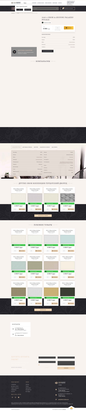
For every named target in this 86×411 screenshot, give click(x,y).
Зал (69, 161)
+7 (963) (61, 390)
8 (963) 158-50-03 (70, 2)
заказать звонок (70, 4)
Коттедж (63, 161)
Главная (13, 13)
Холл (61, 161)
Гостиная (66, 161)
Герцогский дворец (71, 44)
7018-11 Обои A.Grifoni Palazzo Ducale (67, 283)
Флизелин (40, 173)
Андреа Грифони (72, 42)
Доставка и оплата (40, 2)
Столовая (71, 162)
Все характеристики (47, 51)
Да (19, 9)
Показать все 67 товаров (43, 215)
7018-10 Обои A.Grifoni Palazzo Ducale (18, 283)
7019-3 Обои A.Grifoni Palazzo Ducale (51, 189)
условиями (46, 367)
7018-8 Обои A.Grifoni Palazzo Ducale (35, 257)
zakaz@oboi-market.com (71, 1)
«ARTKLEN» (64, 409)
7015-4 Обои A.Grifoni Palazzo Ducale (18, 189)
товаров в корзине (69, 8)
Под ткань (71, 157)
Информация (54, 2)
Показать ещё (43, 309)
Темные (27, 386)
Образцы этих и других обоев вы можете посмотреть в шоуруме (26, 53)
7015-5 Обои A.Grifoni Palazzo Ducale (35, 283)
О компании (34, 2)
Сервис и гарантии (48, 2)
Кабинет (71, 161)
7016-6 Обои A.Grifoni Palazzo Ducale (35, 189)
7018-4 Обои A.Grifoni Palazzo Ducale (67, 231)
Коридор (61, 162)
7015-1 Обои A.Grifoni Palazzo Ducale (51, 231)
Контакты (60, 2)
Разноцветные (28, 389)
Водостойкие (73, 46)
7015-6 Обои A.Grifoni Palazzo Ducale (51, 257)
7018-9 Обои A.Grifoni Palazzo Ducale (51, 283)
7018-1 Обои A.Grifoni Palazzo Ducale (67, 257)
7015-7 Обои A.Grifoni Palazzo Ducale (18, 257)
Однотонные (28, 387)
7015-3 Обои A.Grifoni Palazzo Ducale (35, 231)
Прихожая (64, 162)
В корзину (68, 27)
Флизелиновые (70, 159)
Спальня (68, 162)
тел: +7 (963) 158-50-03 (19, 329)
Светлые (27, 384)
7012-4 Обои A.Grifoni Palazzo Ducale (67, 189)
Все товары (28, 391)
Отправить (66, 368)
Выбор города (28, 9)
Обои (18, 13)
